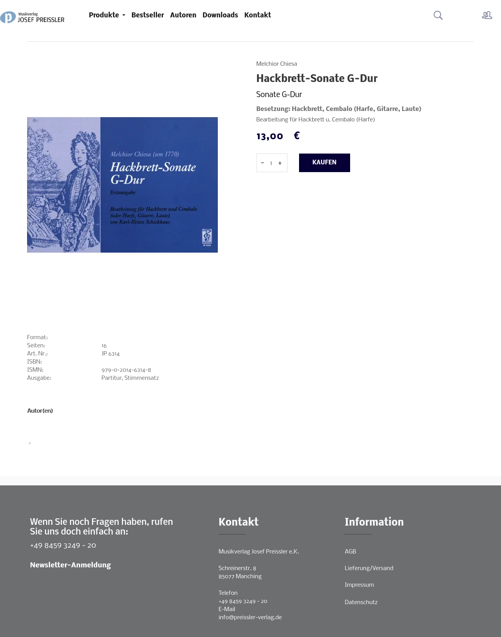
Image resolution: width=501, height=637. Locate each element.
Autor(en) (40, 411)
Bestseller (148, 15)
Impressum (359, 585)
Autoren (183, 15)
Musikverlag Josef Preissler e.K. (259, 552)
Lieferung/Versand (369, 568)
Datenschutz (361, 602)
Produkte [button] (105, 15)
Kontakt (258, 15)
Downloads (220, 15)
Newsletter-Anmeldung (70, 565)
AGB (350, 552)
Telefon (228, 593)
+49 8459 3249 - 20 (63, 545)
